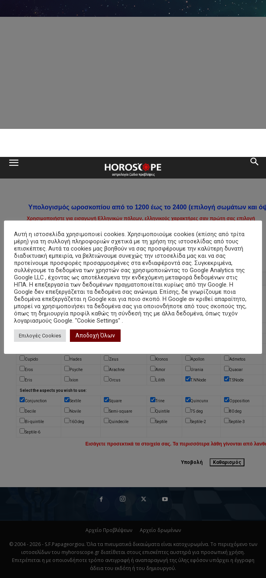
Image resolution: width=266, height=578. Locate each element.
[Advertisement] (133, 143)
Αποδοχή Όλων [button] (95, 335)
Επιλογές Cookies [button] (40, 336)
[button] (13, 168)
